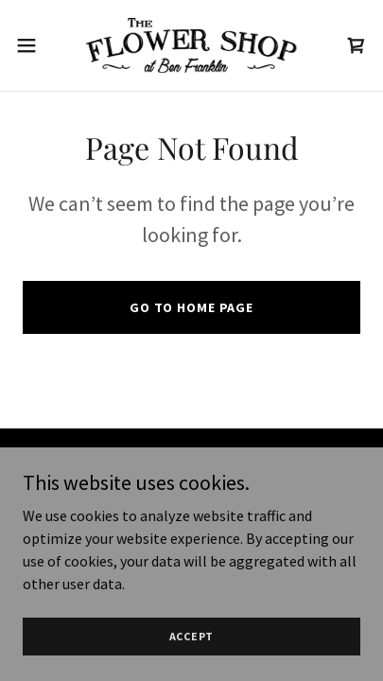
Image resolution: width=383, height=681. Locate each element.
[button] (35, 45)
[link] (191, 45)
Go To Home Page (191, 307)
